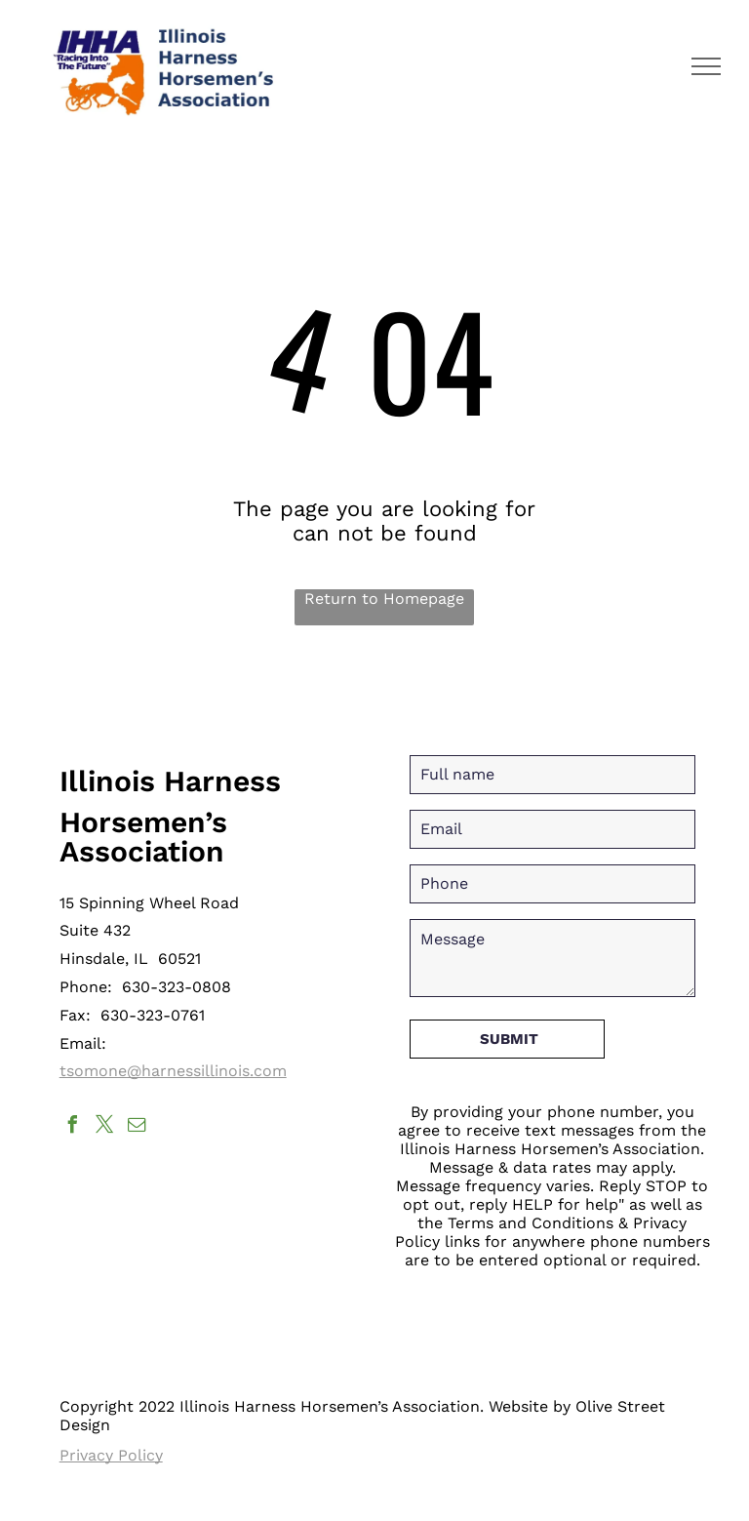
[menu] (706, 66)
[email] (137, 1127)
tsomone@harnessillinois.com (173, 1070)
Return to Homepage (384, 598)
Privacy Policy (111, 1455)
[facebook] (73, 1127)
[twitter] (105, 1127)
